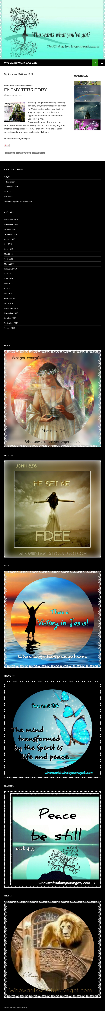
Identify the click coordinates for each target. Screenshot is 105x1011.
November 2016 (11, 313)
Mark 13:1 (10, 153)
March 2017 (9, 293)
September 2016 (11, 323)
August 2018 (9, 239)
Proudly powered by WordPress (15, 1008)
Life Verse (8, 196)
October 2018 (10, 229)
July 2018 (8, 244)
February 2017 (10, 298)
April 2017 (8, 288)
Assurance (9, 85)
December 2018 (11, 219)
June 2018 (8, 249)
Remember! (10, 182)
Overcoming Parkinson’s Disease (18, 201)
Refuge (29, 85)
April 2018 (8, 259)
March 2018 (9, 264)
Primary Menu (101, 62)
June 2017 (8, 278)
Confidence (20, 85)
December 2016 (11, 308)
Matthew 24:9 (38, 153)
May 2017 (8, 283)
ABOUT (7, 177)
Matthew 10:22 (24, 153)
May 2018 (8, 254)
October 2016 (10, 318)
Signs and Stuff (11, 187)
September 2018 (11, 234)
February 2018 (10, 269)
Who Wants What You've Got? (20, 62)
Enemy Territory (25, 89)
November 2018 (11, 224)
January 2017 (10, 303)
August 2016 (9, 328)
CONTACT (8, 191)
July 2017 (8, 274)
